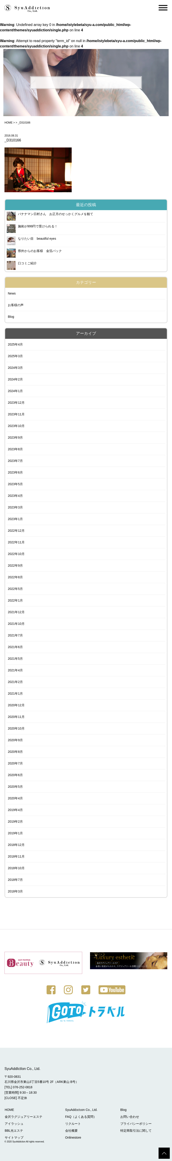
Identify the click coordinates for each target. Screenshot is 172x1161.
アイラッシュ (13, 1123)
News (12, 293)
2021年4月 (15, 670)
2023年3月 (15, 507)
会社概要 (70, 1130)
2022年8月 (15, 577)
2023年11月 (16, 414)
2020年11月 (16, 717)
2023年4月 (15, 495)
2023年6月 (15, 472)
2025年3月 (15, 356)
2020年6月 (15, 775)
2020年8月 (15, 751)
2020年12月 (16, 705)
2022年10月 (16, 554)
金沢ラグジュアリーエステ (23, 1116)
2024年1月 (15, 391)
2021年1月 (15, 693)
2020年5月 (15, 786)
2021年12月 (16, 612)
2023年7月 (15, 461)
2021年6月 (15, 647)
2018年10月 (16, 868)
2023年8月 (15, 449)
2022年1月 (15, 600)
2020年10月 (16, 728)
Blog (11, 316)
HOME (8, 122)
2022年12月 (16, 530)
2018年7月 (15, 879)
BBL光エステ (13, 1130)
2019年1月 (15, 833)
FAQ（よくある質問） (80, 1116)
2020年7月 (15, 763)
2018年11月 (16, 856)
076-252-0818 (22, 1087)
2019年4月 (15, 810)
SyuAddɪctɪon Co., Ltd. (80, 1109)
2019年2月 (15, 821)
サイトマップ (13, 1137)
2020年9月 (15, 740)
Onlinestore (72, 1137)
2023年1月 (15, 519)
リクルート (72, 1123)
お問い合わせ (128, 1116)
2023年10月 (16, 426)
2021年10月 (16, 623)
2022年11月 (16, 542)
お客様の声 (16, 305)
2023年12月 (16, 402)
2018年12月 (16, 845)
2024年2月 (15, 379)
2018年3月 (15, 891)
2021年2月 (15, 682)
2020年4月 (15, 798)
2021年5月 (15, 658)
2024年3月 (15, 367)
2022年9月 (15, 565)
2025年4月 (15, 344)
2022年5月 (15, 589)
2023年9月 (15, 437)
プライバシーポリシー (134, 1123)
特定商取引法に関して (134, 1130)
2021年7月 (15, 635)
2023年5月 (15, 484)
